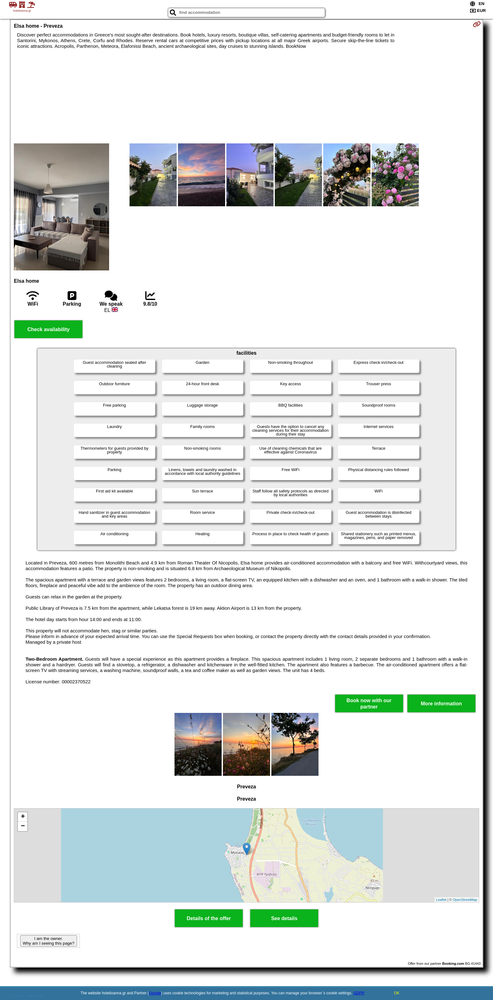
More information (441, 703)
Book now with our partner (368, 703)
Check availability (48, 329)
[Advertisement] (246, 96)
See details (284, 918)
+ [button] (23, 817)
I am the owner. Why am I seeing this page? (48, 941)
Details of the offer (209, 918)
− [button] (23, 826)
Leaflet (441, 900)
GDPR (358, 993)
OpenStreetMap (465, 900)
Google (155, 993)
